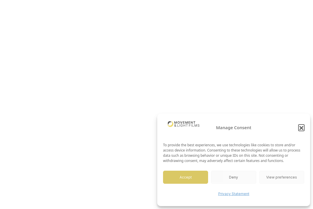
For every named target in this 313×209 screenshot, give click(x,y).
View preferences (281, 177)
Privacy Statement (233, 194)
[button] (301, 127)
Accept (186, 177)
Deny (233, 177)
